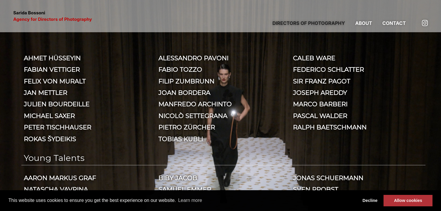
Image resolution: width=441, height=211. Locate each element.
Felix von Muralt (55, 81)
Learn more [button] (190, 200)
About (363, 23)
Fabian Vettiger (52, 69)
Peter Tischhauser (57, 127)
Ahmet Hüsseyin (52, 58)
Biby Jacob (177, 178)
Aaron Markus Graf (60, 178)
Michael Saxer (49, 116)
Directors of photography (308, 23)
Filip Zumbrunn (186, 81)
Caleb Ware (314, 58)
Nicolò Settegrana (192, 116)
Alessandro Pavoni (193, 58)
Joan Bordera (184, 92)
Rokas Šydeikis (50, 139)
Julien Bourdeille (56, 104)
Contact (394, 23)
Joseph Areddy (320, 92)
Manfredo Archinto (195, 104)
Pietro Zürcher (186, 127)
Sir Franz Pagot (321, 81)
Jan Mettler (45, 92)
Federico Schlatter (328, 69)
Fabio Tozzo (180, 69)
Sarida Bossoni (52, 16)
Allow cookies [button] (408, 200)
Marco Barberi (320, 104)
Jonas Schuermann (328, 178)
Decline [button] (369, 200)
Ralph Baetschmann (330, 127)
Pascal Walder (320, 116)
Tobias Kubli (180, 139)
